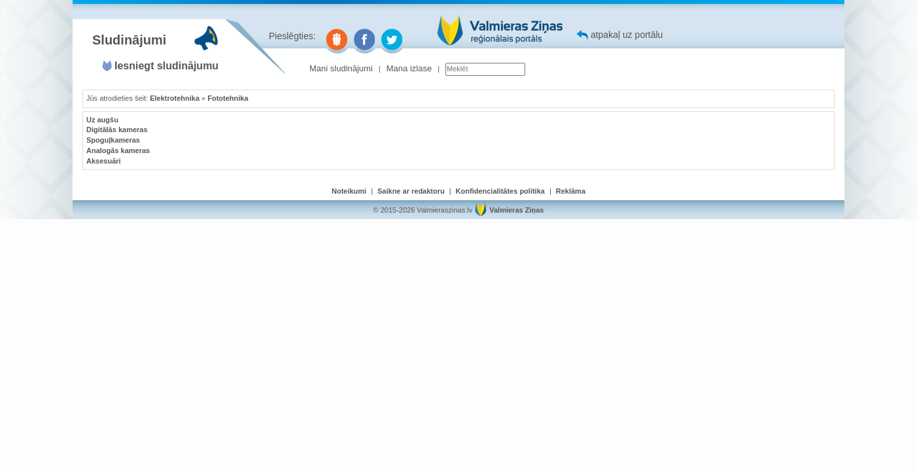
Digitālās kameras (117, 129)
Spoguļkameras (113, 140)
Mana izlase (409, 68)
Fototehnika (227, 98)
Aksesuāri (103, 161)
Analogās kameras (118, 150)
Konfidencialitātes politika (500, 191)
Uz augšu (102, 120)
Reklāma (570, 191)
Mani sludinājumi (341, 68)
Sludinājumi (129, 40)
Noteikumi (349, 191)
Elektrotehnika (174, 98)
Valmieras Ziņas (516, 210)
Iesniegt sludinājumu (166, 65)
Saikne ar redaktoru (411, 191)
